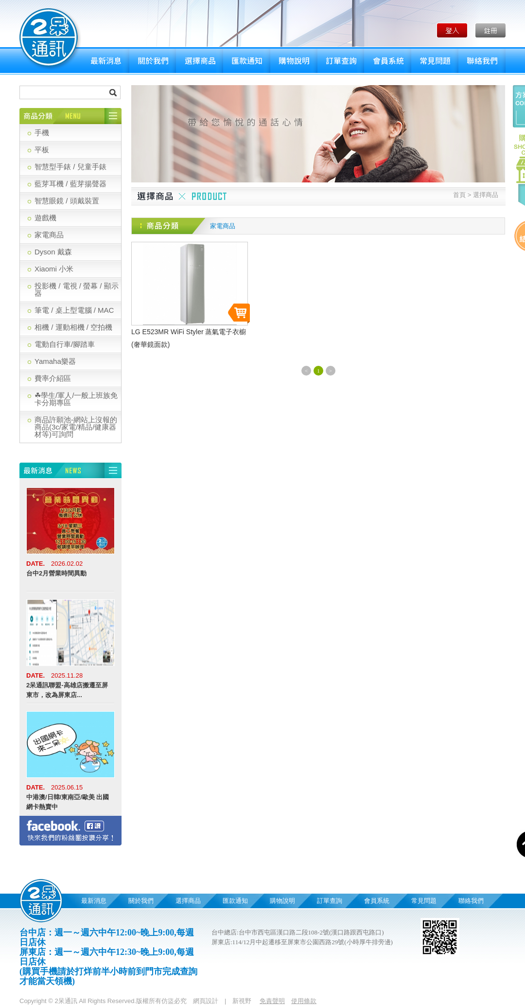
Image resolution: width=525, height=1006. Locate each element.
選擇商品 (199, 61)
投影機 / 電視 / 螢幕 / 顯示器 (77, 289)
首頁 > (462, 194)
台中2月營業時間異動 (56, 573)
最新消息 (105, 61)
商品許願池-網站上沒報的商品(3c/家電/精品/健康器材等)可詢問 (76, 426)
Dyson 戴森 (53, 252)
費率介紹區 (53, 378)
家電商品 (49, 235)
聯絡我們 (482, 61)
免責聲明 (272, 1001)
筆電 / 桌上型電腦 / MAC (74, 310)
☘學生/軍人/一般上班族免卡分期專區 (76, 399)
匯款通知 (246, 61)
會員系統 (387, 61)
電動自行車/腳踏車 (65, 344)
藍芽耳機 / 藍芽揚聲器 (70, 184)
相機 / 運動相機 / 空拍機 (73, 327)
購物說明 (293, 61)
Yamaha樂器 (55, 361)
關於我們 (152, 61)
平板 (42, 149)
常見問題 (434, 61)
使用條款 (303, 1001)
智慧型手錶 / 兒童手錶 (70, 166)
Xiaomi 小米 (54, 269)
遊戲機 (45, 218)
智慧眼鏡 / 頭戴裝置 (67, 201)
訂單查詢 (340, 61)
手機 (42, 132)
